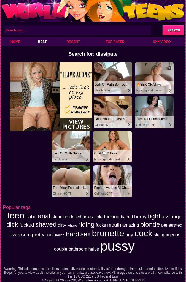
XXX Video (162, 42)
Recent (73, 42)
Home (15, 42)
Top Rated (115, 42)
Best (42, 42)
